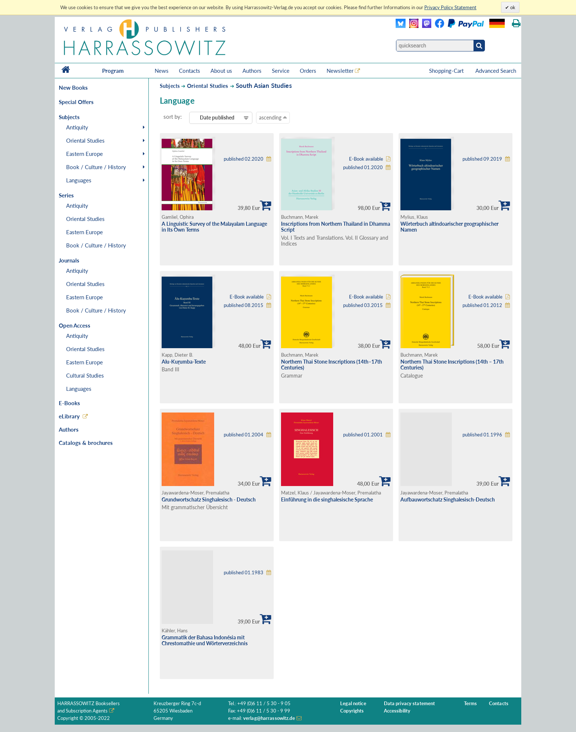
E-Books (69, 403)
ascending (273, 117)
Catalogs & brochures (86, 442)
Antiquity (77, 127)
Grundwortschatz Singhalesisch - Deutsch (209, 499)
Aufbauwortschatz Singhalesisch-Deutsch (447, 499)
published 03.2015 (363, 305)
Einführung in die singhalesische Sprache (327, 499)
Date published (217, 117)
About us (221, 70)
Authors (252, 70)
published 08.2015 (243, 305)
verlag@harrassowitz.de (269, 718)
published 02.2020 (243, 159)
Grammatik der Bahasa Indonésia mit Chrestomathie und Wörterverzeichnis (205, 640)
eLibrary (69, 416)
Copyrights (352, 711)
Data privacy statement (409, 703)
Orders (308, 70)
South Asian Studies (264, 85)
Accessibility (397, 711)
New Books (73, 87)
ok (512, 7)
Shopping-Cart (447, 70)
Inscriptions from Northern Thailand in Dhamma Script (335, 227)
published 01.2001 (363, 435)
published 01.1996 (482, 435)
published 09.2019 (482, 159)
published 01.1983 (243, 572)
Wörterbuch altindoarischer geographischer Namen (449, 227)
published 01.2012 (482, 305)
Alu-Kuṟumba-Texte (184, 361)
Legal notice (353, 703)
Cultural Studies (85, 375)
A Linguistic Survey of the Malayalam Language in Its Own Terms (214, 227)
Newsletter (340, 70)
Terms (470, 703)
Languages (78, 180)
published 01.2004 (243, 435)
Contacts (189, 70)
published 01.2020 (363, 167)
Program (113, 70)
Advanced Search (495, 70)
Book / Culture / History (96, 167)
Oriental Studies (85, 140)
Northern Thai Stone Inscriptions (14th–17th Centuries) (331, 364)
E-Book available (366, 159)
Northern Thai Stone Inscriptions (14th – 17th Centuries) (452, 364)
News (162, 70)
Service (280, 70)
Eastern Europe (84, 153)
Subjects (170, 86)
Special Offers (76, 102)
